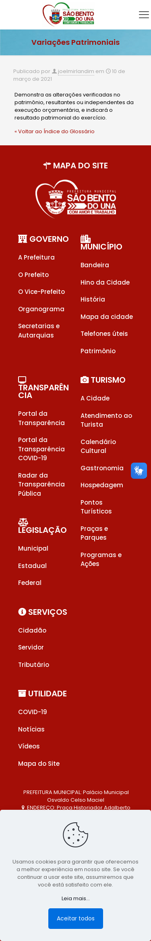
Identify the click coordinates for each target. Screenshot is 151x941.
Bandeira (95, 265)
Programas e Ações (101, 559)
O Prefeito (33, 274)
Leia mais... (76, 898)
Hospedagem (102, 485)
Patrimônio (98, 351)
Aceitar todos (76, 918)
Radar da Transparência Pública (41, 484)
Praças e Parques (94, 533)
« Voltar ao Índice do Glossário (54, 131)
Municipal (33, 548)
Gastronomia (102, 468)
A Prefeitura (36, 257)
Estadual (32, 566)
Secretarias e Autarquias (39, 331)
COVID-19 (32, 712)
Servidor (31, 647)
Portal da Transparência (41, 418)
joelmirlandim (76, 71)
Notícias (31, 729)
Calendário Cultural (98, 446)
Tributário (33, 664)
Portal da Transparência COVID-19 (41, 449)
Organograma (41, 309)
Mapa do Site (39, 763)
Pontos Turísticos (96, 507)
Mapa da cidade (107, 316)
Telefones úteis (104, 333)
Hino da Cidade (105, 282)
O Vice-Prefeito (41, 291)
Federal (29, 582)
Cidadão (32, 630)
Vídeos (29, 746)
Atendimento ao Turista (106, 420)
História (93, 299)
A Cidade (95, 398)
